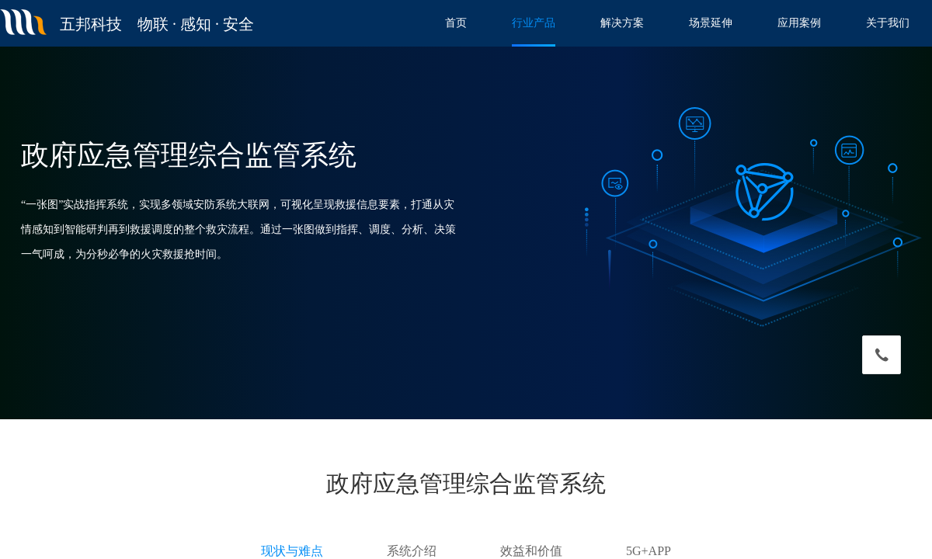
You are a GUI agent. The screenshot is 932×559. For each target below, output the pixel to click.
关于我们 (887, 23)
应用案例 (799, 23)
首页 (456, 23)
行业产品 (533, 23)
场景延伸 (710, 23)
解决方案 (622, 23)
